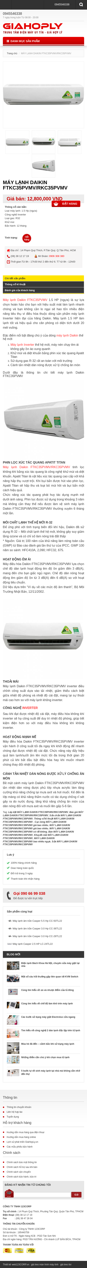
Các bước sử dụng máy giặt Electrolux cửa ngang (48, 1017)
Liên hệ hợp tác (15, 1112)
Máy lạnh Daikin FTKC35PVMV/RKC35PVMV (36, 467)
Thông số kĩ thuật (15, 284)
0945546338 (61, 4)
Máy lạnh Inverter (22, 344)
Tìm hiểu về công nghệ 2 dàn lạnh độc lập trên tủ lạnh (50, 1030)
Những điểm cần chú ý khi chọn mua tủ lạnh (45, 1057)
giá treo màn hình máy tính (45, 1264)
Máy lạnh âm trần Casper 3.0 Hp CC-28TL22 (37, 936)
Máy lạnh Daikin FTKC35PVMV (25, 300)
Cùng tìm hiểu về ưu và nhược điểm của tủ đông (47, 990)
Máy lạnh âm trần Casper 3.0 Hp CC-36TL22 (37, 928)
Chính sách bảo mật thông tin (22, 1162)
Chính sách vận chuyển (19, 1172)
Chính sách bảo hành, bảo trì (21, 1176)
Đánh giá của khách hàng (20, 290)
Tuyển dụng (13, 1116)
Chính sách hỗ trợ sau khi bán (22, 1167)
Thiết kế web (9, 1264)
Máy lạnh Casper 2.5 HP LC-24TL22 (33, 943)
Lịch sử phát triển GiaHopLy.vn (22, 1142)
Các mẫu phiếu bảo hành (20, 1146)
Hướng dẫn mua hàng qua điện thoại (25, 1132)
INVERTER (30, 708)
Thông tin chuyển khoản (19, 1107)
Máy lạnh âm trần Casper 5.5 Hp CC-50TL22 (37, 920)
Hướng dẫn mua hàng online (21, 1137)
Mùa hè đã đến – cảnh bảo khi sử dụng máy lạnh (47, 1044)
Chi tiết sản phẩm (15, 278)
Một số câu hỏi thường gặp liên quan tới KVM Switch (49, 976)
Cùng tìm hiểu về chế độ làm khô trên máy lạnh (47, 1003)
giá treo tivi (65, 1264)
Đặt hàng (65, 204)
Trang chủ (12, 53)
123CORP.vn (22, 1264)
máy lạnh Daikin (67, 335)
